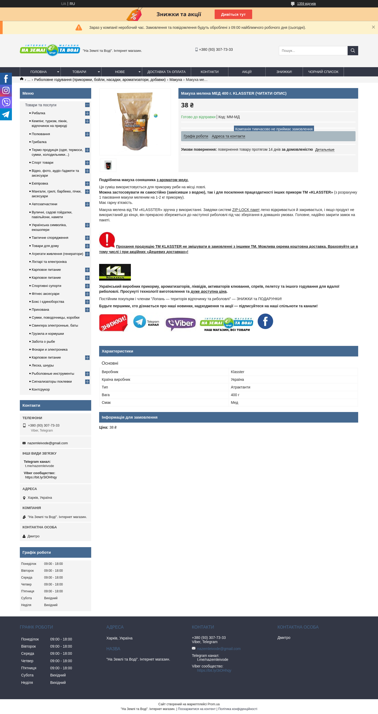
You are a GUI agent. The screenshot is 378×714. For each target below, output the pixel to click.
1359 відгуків (306, 4)
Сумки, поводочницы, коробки (56, 317)
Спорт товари (42, 162)
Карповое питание (46, 270)
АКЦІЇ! (247, 72)
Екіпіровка (40, 183)
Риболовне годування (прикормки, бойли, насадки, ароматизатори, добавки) (100, 79)
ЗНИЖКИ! (284, 72)
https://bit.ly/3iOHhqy (41, 477)
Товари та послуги (40, 105)
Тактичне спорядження (50, 238)
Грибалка (39, 142)
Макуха (175, 79)
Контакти (210, 72)
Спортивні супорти (46, 286)
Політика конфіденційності (237, 709)
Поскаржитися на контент (196, 709)
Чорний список (323, 72)
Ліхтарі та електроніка (49, 262)
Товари (79, 72)
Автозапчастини (44, 204)
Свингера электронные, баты (55, 325)
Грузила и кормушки (48, 334)
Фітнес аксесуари (45, 294)
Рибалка (38, 113)
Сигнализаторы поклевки (52, 381)
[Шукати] (353, 50)
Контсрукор (41, 389)
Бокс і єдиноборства (48, 302)
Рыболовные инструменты (53, 374)
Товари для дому (45, 246)
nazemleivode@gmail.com (47, 443)
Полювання (41, 134)
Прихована (40, 310)
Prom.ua (214, 704)
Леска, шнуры (43, 365)
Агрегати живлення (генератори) (57, 254)
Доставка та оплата (166, 72)
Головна (38, 72)
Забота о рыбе (43, 342)
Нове (120, 72)
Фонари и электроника (50, 349)
